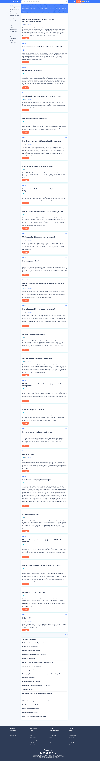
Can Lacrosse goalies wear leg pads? (31, 681)
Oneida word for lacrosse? (28, 677)
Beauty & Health (13, 13)
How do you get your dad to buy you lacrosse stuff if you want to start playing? (41, 674)
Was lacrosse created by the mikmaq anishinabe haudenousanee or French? (38, 20)
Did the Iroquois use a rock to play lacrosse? (32, 643)
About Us (71, 730)
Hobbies (11, 27)
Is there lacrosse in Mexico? (31, 514)
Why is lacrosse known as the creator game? (37, 358)
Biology (31, 735)
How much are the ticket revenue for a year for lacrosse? (41, 566)
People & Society (13, 35)
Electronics (12, 18)
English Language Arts (34, 740)
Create (79, 1)
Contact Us (71, 733)
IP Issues (71, 744)
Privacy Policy (72, 737)
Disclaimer (71, 740)
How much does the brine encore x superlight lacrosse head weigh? (42, 190)
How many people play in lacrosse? (30, 670)
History (11, 25)
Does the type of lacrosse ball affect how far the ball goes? (36, 685)
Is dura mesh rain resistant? (28, 658)
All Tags (12, 733)
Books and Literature (14, 15)
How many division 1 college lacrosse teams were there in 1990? (37, 662)
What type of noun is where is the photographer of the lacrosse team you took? (44, 385)
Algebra (31, 730)
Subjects (11, 5)
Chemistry (32, 733)
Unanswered (13, 735)
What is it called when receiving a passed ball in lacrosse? (42, 96)
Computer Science (33, 744)
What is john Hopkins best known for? (31, 697)
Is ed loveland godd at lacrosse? (33, 410)
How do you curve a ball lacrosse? (30, 712)
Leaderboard (13, 730)
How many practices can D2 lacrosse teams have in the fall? (42, 47)
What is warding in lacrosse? (32, 71)
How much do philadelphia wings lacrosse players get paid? (42, 212)
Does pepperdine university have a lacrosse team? (34, 654)
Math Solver (51, 740)
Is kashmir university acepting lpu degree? (36, 480)
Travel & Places (13, 42)
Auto (11, 11)
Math (11, 33)
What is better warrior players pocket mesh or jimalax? (35, 701)
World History (33, 737)
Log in (87, 1)
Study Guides (52, 737)
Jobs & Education (13, 29)
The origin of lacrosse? (27, 689)
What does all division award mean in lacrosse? (38, 237)
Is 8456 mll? (26, 618)
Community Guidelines (54, 730)
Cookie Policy (71, 742)
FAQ (50, 742)
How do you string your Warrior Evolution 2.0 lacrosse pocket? (37, 693)
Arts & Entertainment (14, 9)
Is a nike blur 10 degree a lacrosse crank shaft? (38, 166)
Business (12, 17)
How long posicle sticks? (30, 261)
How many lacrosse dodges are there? (31, 650)
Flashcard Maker (52, 735)
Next (66, 634)
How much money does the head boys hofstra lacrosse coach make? (43, 284)
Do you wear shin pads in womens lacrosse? (37, 432)
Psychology (32, 742)
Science (11, 36)
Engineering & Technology (13, 21)
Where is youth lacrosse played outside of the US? (34, 716)
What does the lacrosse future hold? (34, 593)
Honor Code (51, 733)
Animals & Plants (13, 7)
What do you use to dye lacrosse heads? (31, 666)
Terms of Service (72, 735)
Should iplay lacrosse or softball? (30, 705)
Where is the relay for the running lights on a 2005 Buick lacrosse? (41, 541)
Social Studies (13, 38)
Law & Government (14, 31)
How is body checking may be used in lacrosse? (38, 309)
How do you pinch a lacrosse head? (30, 708)
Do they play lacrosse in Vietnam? (33, 335)
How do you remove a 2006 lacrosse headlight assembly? (41, 141)
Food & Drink (12, 23)
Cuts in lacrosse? (28, 454)
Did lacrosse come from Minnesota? (34, 119)
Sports (11, 40)
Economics (32, 747)
